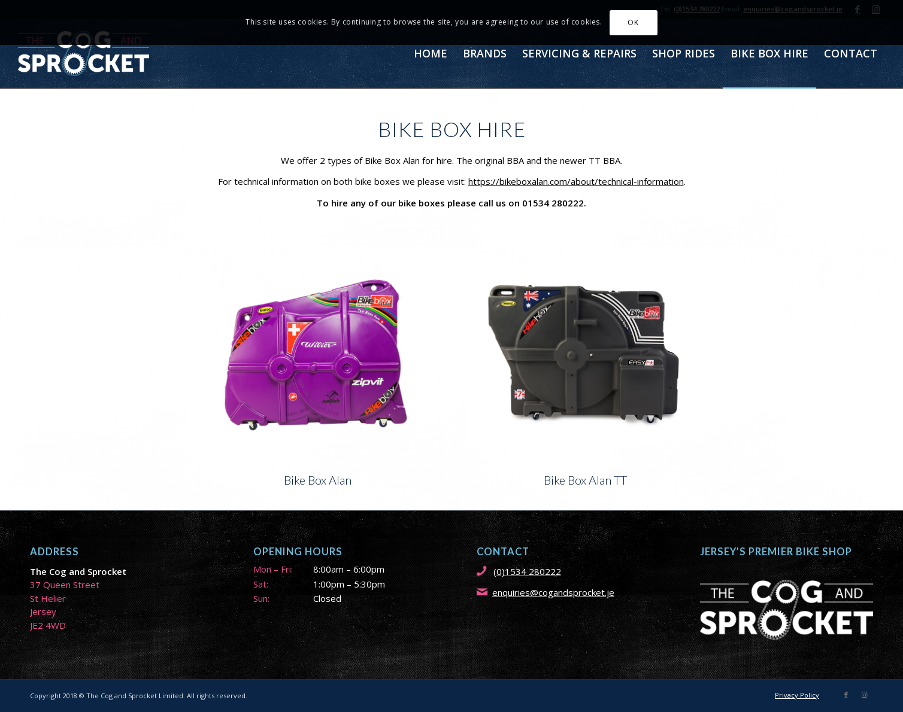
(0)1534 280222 (527, 571)
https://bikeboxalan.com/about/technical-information (576, 181)
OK (633, 22)
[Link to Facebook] (846, 695)
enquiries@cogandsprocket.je (553, 592)
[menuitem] (430, 53)
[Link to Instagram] (864, 695)
